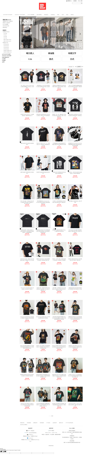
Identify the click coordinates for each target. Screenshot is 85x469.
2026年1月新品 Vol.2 (8, 50)
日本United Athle (6, 25)
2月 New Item (6, 48)
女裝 (63, 14)
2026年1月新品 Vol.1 (8, 51)
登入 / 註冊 (80, 0)
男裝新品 (46, 14)
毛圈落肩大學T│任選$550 (8, 21)
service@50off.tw (32, 432)
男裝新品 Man (5, 42)
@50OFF (32, 430)
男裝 (58, 14)
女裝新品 (53, 14)
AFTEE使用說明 (69, 422)
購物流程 (22, 422)
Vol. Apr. (5, 34)
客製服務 (42, 422)
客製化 (72, 14)
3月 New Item (6, 47)
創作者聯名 (39, 14)
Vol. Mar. (5, 36)
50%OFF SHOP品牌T (20, 14)
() (69, 1)
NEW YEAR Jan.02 (7, 39)
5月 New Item (6, 44)
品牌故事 (55, 422)
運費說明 (35, 422)
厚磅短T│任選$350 (6, 22)
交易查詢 (75, 0)
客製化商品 (5, 27)
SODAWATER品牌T (7, 14)
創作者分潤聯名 (23, 424)
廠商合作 (61, 422)
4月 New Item (6, 45)
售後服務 (29, 422)
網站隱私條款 (51, 445)
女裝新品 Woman (6, 31)
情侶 (67, 14)
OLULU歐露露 (31, 14)
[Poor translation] (5, 451)
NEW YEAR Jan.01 (7, 41)
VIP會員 (48, 422)
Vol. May (5, 33)
